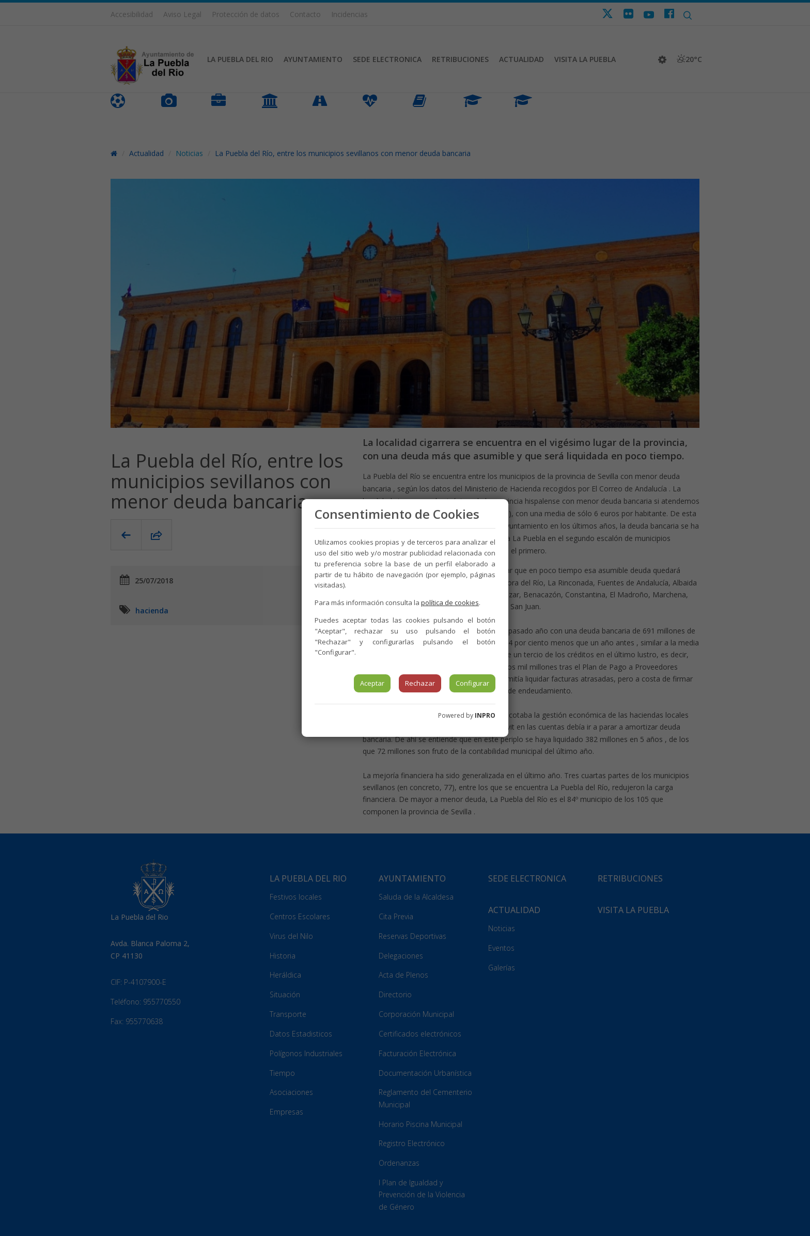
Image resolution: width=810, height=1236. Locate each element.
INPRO (485, 715)
